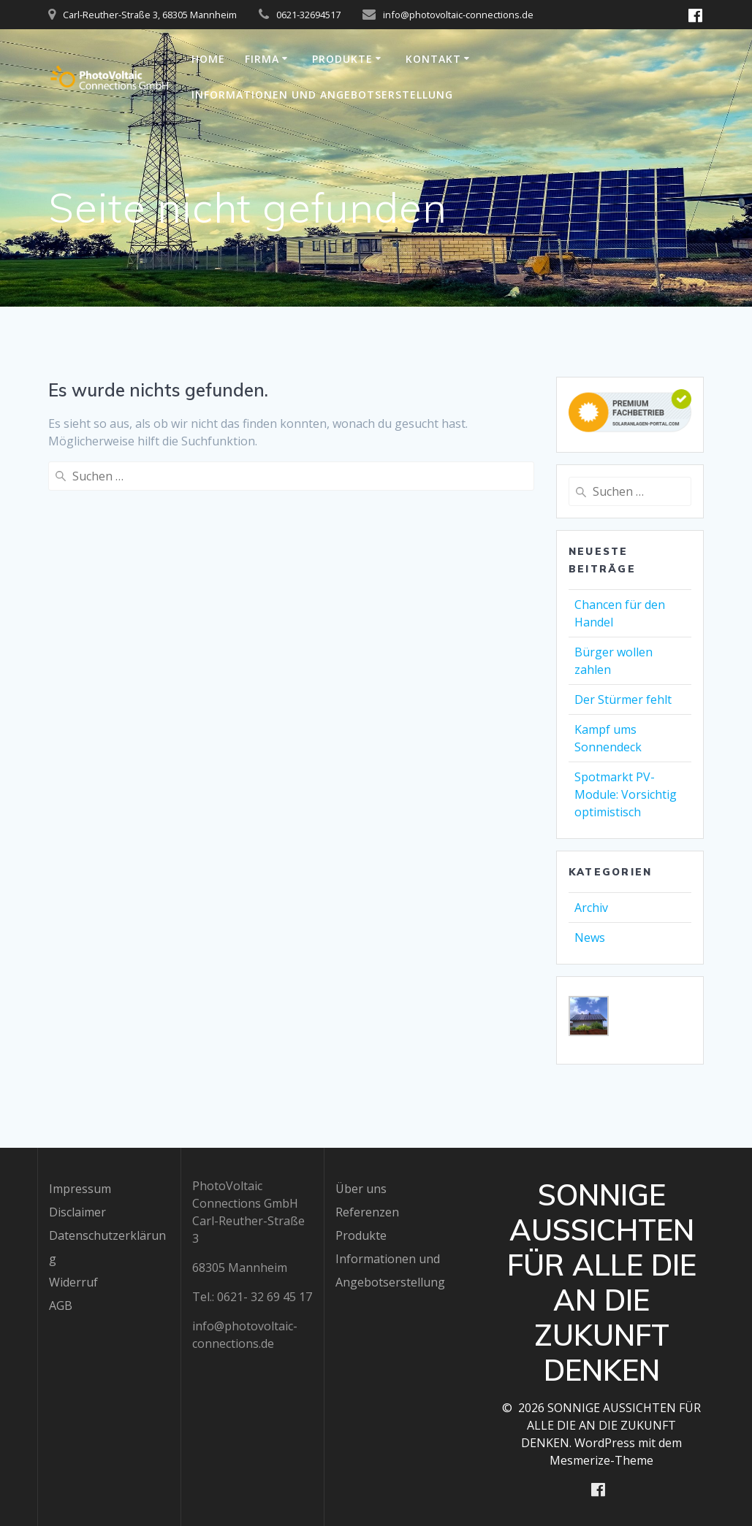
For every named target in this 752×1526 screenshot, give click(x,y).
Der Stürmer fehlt (623, 699)
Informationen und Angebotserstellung (322, 94)
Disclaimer (77, 1211)
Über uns (361, 1188)
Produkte (342, 59)
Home (208, 59)
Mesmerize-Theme (601, 1460)
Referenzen (367, 1211)
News (589, 937)
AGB (60, 1305)
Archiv (591, 908)
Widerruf (73, 1281)
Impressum (80, 1188)
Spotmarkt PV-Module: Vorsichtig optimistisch (625, 794)
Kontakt (433, 59)
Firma (262, 59)
